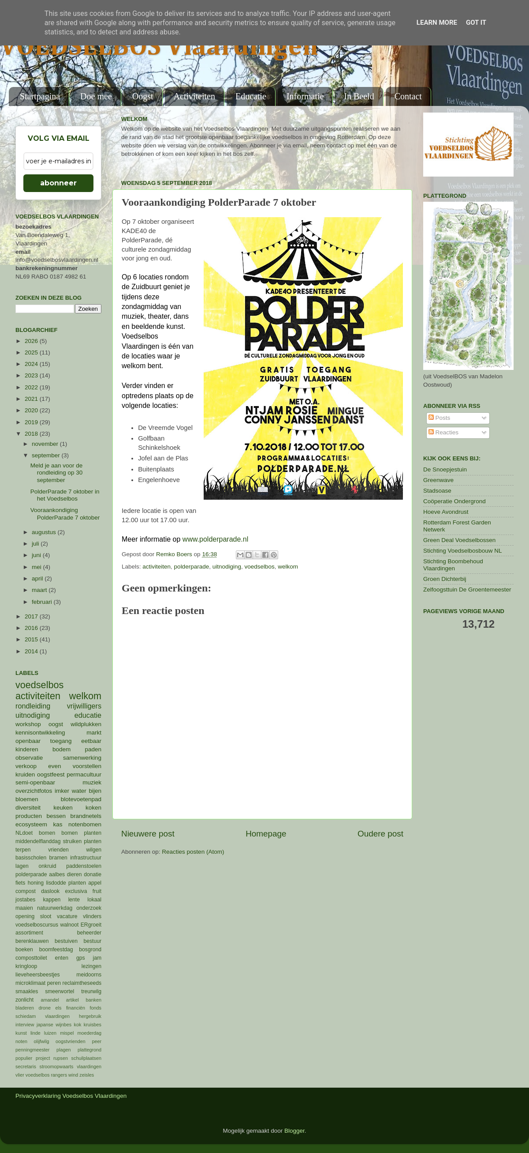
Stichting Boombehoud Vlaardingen (453, 565)
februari (43, 602)
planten (77, 883)
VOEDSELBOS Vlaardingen (159, 47)
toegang (61, 741)
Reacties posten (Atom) (193, 851)
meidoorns (88, 975)
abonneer (58, 183)
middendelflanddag (38, 841)
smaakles (26, 991)
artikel (72, 999)
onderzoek (88, 908)
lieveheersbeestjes (37, 975)
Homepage (266, 833)
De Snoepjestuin (445, 469)
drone (45, 1007)
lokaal (94, 900)
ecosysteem (31, 824)
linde (35, 1033)
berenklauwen (32, 941)
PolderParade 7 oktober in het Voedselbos (65, 495)
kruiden (25, 774)
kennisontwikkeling (40, 732)
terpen (22, 850)
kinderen (26, 749)
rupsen (60, 1058)
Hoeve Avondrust (446, 512)
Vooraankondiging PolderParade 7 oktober (65, 513)
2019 (32, 422)
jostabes (25, 900)
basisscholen (30, 858)
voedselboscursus (36, 925)
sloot (46, 916)
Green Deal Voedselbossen (459, 540)
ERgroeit (91, 925)
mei (37, 567)
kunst (21, 1033)
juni (37, 555)
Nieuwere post (148, 833)
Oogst (142, 96)
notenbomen (84, 824)
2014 (32, 651)
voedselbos (260, 566)
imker (62, 791)
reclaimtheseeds (82, 983)
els (59, 1007)
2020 (32, 410)
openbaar (28, 741)
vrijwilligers (84, 706)
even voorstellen (74, 766)
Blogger (294, 1130)
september (47, 455)
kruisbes (92, 1024)
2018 (32, 433)
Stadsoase (437, 490)
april (38, 578)
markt (93, 732)
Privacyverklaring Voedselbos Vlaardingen (71, 1096)
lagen (22, 866)
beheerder (89, 933)
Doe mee (96, 96)
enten (61, 958)
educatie (88, 715)
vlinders (92, 916)
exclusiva (76, 891)
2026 (32, 341)
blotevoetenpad (81, 799)
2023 (32, 375)
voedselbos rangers (46, 1075)
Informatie (305, 96)
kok (78, 1024)
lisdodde (56, 883)
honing (36, 883)
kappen (52, 900)
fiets (20, 883)
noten (21, 1041)
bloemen (26, 799)
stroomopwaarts (57, 1066)
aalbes (57, 874)
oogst (55, 724)
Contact (408, 96)
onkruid (47, 866)
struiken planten (82, 841)
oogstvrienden (71, 1041)
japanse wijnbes (54, 1024)
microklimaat (30, 983)
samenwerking (82, 757)
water (79, 791)
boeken (24, 949)
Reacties (443, 432)
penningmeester (32, 1049)
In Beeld (359, 96)
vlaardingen (89, 1066)
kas (57, 824)
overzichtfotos (33, 791)
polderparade (191, 566)
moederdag (89, 1033)
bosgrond (90, 949)
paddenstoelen (83, 866)
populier (23, 1058)
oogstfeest (50, 774)
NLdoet (24, 833)
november (46, 444)
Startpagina (40, 96)
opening (24, 916)
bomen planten (81, 833)
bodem (61, 749)
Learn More (437, 22)
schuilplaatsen (86, 1058)
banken (93, 999)
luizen (50, 1033)
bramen (58, 858)
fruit (97, 891)
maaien (24, 908)
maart (40, 590)
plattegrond (89, 1049)
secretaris (25, 1066)
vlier (19, 1075)
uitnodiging (226, 566)
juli (36, 543)
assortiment (29, 933)
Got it (476, 22)
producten (28, 816)
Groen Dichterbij (444, 579)
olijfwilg (41, 1041)
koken (93, 807)
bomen (47, 833)
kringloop (26, 966)
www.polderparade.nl (215, 539)
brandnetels (85, 816)
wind (73, 1075)
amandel (50, 999)
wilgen (93, 850)
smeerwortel (59, 991)
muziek (91, 782)
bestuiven (66, 941)
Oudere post (380, 833)
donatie (92, 874)
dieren (74, 874)
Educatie (250, 96)
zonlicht (24, 1000)
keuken (63, 807)
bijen (95, 791)
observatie (29, 757)
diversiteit (28, 807)
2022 (32, 387)
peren (54, 983)
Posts (439, 417)
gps (80, 958)
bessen (56, 816)
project (43, 1058)
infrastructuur (85, 858)
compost (25, 891)
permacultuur (84, 774)
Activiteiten (194, 96)
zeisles (86, 1075)
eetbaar (91, 741)
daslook (50, 891)
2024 (32, 364)
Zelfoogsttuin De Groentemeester (467, 589)
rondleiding (32, 706)
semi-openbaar (35, 782)
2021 (32, 399)
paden (93, 749)
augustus (45, 532)
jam (97, 958)
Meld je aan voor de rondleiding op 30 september (56, 472)
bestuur (93, 941)
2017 (32, 616)
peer (96, 1041)
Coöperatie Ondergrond (454, 501)
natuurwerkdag (54, 908)
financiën (75, 1007)
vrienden (58, 850)
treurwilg (91, 991)
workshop (28, 724)
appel (94, 883)
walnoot (69, 925)
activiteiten (156, 566)
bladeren (24, 1007)
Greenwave (438, 480)
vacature (67, 916)
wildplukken (86, 724)
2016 (32, 628)
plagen (63, 1049)
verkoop (26, 766)
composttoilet (31, 958)
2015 (32, 639)
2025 (32, 352)
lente (74, 900)
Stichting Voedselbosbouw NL (462, 550)
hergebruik (90, 1016)
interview (24, 1024)
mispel (67, 1033)
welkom (288, 566)
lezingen (91, 966)
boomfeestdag (56, 949)
